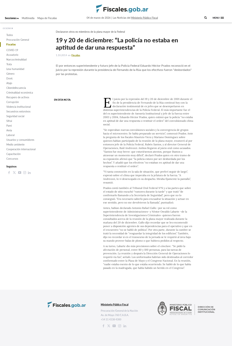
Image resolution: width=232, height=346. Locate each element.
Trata (9, 64)
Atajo (9, 83)
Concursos (12, 158)
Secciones (12, 18)
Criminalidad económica (19, 92)
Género (10, 73)
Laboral (10, 135)
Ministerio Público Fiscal (144, 17)
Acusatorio (12, 54)
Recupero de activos (17, 97)
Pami (9, 125)
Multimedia (28, 18)
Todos (9, 35)
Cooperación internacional (21, 149)
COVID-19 (12, 50)
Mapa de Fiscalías (47, 18)
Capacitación (13, 153)
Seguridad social (15, 116)
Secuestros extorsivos (18, 111)
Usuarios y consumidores (20, 139)
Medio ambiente (15, 144)
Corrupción (12, 102)
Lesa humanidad (15, 68)
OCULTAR (8, 28)
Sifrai (9, 120)
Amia (9, 130)
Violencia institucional (18, 106)
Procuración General (17, 39)
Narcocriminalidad (16, 59)
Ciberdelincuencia (16, 87)
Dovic (9, 78)
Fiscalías (11, 44)
